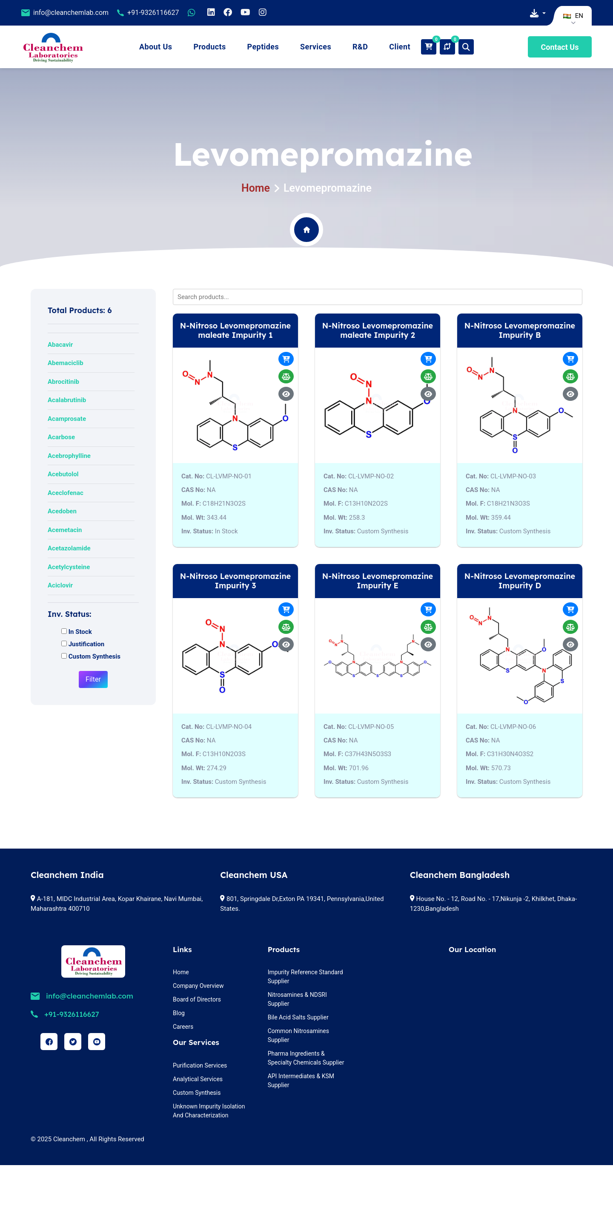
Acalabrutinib (67, 400)
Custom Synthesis (197, 1092)
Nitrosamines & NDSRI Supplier (297, 999)
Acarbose (61, 437)
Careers (183, 1026)
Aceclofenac (65, 493)
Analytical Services (198, 1079)
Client (399, 46)
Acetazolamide (69, 548)
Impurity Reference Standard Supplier (305, 976)
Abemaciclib (65, 363)
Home (255, 188)
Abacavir (60, 344)
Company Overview (198, 985)
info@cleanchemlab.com (71, 13)
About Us (155, 46)
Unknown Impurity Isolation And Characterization (209, 1111)
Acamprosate (67, 419)
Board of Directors (197, 999)
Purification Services (200, 1065)
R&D (360, 46)
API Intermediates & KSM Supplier (301, 1080)
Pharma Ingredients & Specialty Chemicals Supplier (306, 1058)
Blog (179, 1013)
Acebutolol (63, 474)
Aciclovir (60, 585)
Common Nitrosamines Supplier (298, 1035)
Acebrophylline (69, 456)
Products (209, 46)
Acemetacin (65, 530)
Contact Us (560, 47)
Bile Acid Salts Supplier (298, 1017)
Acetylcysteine (69, 567)
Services (315, 46)
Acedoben (62, 511)
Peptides (263, 46)
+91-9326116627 (153, 13)
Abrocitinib (63, 382)
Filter (93, 679)
